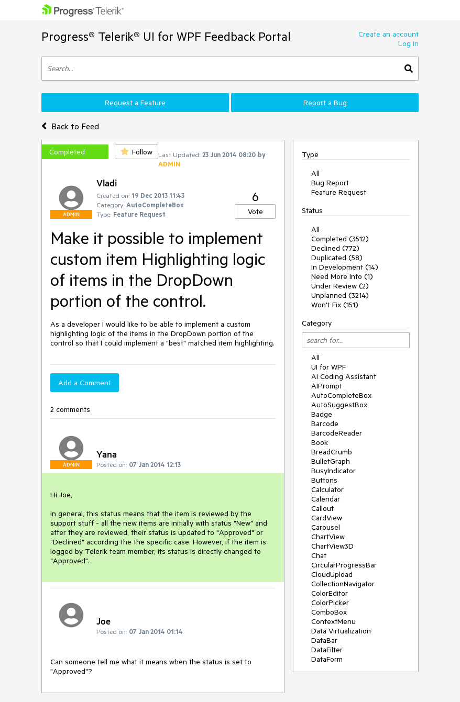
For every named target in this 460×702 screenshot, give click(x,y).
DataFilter (327, 649)
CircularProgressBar (344, 565)
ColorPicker (330, 602)
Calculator (327, 489)
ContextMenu (333, 621)
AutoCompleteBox (341, 395)
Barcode (324, 423)
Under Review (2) (340, 286)
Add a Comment (84, 382)
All (315, 173)
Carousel (325, 527)
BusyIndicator (333, 470)
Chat (318, 555)
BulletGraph (330, 461)
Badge (321, 414)
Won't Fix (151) (334, 304)
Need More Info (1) (342, 276)
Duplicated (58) (337, 257)
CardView (326, 517)
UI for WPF (328, 367)
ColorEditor (329, 593)
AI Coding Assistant (343, 376)
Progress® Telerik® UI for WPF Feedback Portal (166, 36)
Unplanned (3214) (340, 295)
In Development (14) (344, 267)
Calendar (325, 499)
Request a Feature (135, 102)
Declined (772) (335, 248)
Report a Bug (325, 102)
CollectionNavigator (343, 583)
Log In (408, 43)
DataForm (327, 659)
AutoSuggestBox (339, 404)
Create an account (388, 34)
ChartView (328, 536)
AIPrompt (326, 386)
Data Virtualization (341, 631)
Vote (255, 211)
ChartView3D (332, 546)
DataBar (324, 640)
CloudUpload (332, 574)
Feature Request (338, 192)
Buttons (324, 480)
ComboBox (329, 612)
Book (319, 442)
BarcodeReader (336, 433)
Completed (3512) (340, 238)
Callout (322, 508)
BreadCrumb (331, 451)
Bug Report (330, 182)
